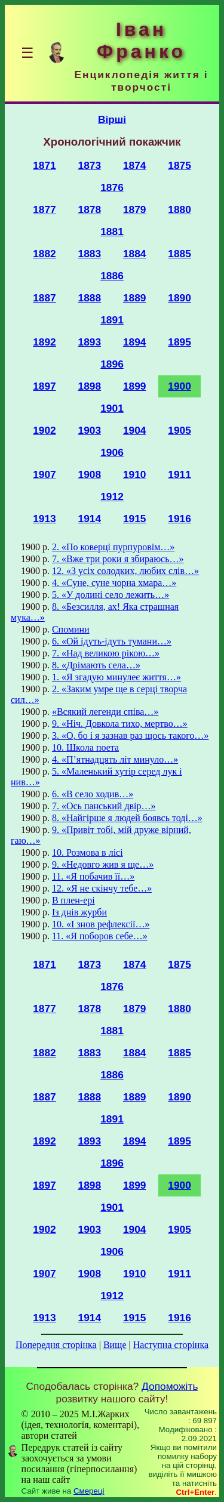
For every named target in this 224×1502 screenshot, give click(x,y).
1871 (44, 165)
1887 (44, 298)
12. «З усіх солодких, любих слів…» (125, 571)
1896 (112, 364)
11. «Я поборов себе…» (100, 936)
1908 (90, 474)
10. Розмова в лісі (87, 852)
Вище (115, 1345)
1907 (44, 474)
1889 (134, 298)
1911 (179, 474)
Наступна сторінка (170, 1345)
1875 (179, 165)
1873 (90, 165)
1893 (90, 342)
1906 (112, 452)
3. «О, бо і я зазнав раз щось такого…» (130, 735)
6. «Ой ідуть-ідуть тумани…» (111, 641)
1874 (134, 165)
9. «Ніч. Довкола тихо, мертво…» (120, 723)
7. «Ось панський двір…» (104, 806)
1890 (179, 298)
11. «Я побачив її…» (93, 876)
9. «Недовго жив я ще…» (103, 864)
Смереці (89, 1490)
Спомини (71, 629)
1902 (44, 430)
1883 (90, 254)
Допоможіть (170, 1386)
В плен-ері (73, 900)
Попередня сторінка (56, 1345)
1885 (179, 254)
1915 (134, 519)
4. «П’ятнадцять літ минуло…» (115, 759)
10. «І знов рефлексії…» (100, 924)
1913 (44, 519)
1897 (44, 386)
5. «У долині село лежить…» (110, 595)
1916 (179, 519)
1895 (179, 342)
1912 (112, 496)
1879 (134, 209)
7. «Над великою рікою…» (105, 653)
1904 (134, 430)
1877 (44, 209)
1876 (112, 187)
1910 (134, 474)
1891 (112, 320)
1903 (90, 430)
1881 (112, 232)
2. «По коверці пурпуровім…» (113, 547)
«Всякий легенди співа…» (105, 712)
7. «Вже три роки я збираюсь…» (118, 559)
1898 (90, 386)
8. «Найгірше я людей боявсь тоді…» (127, 818)
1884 (134, 254)
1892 (44, 342)
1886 (112, 276)
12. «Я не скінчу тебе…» (102, 888)
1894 (134, 342)
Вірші (112, 119)
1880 (179, 209)
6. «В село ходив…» (92, 794)
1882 (44, 254)
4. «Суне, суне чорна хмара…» (114, 583)
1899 (134, 386)
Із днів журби (79, 912)
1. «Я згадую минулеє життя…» (116, 677)
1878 (90, 209)
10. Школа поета (85, 747)
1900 (179, 386)
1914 (90, 519)
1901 (112, 408)
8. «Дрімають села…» (96, 665)
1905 (179, 430)
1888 (90, 298)
